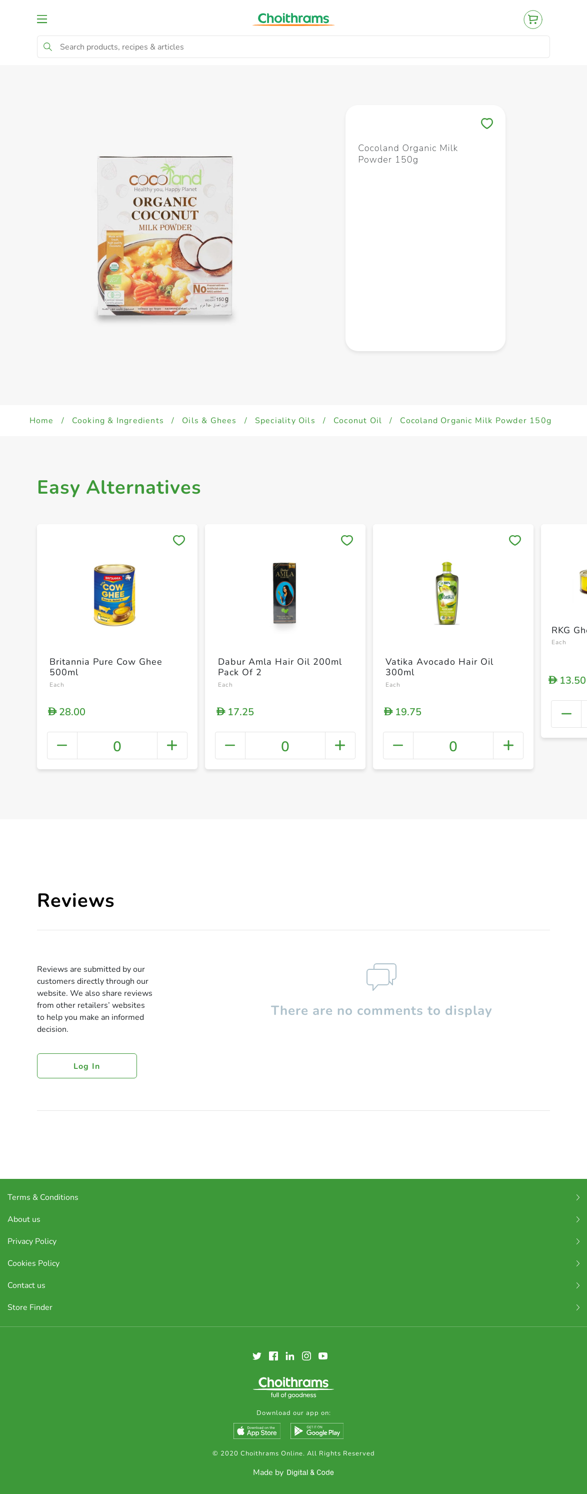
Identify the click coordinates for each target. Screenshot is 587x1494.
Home (42, 420)
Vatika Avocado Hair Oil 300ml (440, 667)
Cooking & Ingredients (118, 420)
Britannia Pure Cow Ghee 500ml (106, 667)
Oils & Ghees (209, 420)
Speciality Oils (285, 420)
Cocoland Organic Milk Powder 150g (476, 420)
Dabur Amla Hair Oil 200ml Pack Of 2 (280, 667)
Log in (87, 1066)
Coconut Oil (358, 420)
